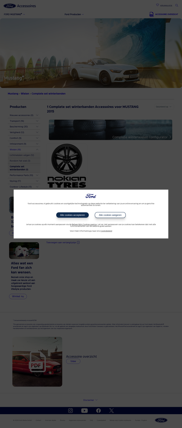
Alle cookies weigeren (110, 215)
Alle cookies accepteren (72, 215)
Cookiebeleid (106, 231)
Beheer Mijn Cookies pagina (84, 224)
